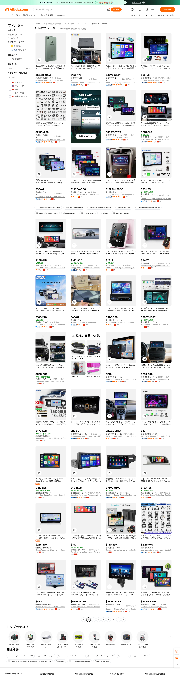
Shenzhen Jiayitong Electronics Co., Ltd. (156, 266)
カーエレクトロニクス (79, 24)
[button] (108, 9)
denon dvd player (102, 661)
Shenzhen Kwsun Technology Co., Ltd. (50, 495)
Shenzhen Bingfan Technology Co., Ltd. (156, 199)
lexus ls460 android (121, 213)
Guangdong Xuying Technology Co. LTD (86, 436)
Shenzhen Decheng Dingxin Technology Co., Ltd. (51, 324)
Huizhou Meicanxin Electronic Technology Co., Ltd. (86, 194)
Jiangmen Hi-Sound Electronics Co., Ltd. (156, 436)
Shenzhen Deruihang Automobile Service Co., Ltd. (156, 379)
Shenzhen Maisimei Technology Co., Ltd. (121, 436)
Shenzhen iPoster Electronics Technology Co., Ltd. (121, 495)
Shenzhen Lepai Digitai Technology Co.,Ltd (121, 268)
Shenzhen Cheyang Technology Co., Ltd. (121, 82)
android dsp (123, 656)
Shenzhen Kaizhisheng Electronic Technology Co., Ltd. (156, 324)
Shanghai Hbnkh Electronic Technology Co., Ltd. (51, 80)
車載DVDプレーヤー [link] (100, 24)
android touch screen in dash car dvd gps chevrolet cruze (29, 661)
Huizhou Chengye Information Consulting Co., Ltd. (51, 140)
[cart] (140, 10)
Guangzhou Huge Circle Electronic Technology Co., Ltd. (51, 438)
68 (118, 620)
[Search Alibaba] (70, 9)
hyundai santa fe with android (99, 208)
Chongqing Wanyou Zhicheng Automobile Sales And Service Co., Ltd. (121, 194)
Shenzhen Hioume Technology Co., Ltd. (156, 495)
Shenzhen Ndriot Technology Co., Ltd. (85, 552)
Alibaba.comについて (13, 674)
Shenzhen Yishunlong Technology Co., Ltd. (86, 495)
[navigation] (19, 322)
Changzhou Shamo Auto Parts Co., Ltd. (50, 381)
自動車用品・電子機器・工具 (55, 24)
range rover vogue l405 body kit (147, 208)
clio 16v (104, 213)
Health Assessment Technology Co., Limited (51, 550)
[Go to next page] (123, 619)
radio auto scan (69, 213)
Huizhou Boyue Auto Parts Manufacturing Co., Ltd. (156, 80)
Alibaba (37, 24)
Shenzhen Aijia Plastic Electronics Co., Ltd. (51, 197)
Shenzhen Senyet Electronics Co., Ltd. (50, 268)
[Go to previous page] (83, 619)
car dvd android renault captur (48, 208)
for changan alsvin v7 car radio (70, 656)
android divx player (46, 656)
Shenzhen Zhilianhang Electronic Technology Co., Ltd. (156, 139)
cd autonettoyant (88, 213)
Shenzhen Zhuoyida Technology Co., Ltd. (86, 82)
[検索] (116, 9)
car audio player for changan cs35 (100, 656)
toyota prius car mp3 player (47, 213)
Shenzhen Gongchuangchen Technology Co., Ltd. (121, 550)
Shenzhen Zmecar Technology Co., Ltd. (121, 379)
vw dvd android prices (74, 208)
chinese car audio (123, 208)
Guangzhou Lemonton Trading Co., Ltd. (156, 550)
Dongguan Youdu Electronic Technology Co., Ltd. (86, 268)
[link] (177, 651)
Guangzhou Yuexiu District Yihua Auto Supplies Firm (121, 322)
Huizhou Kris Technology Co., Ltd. (119, 137)
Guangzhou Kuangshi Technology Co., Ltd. (86, 322)
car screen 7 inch (141, 656)
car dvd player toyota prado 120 (20, 656)
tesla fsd (60, 661)
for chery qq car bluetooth (79, 661)
